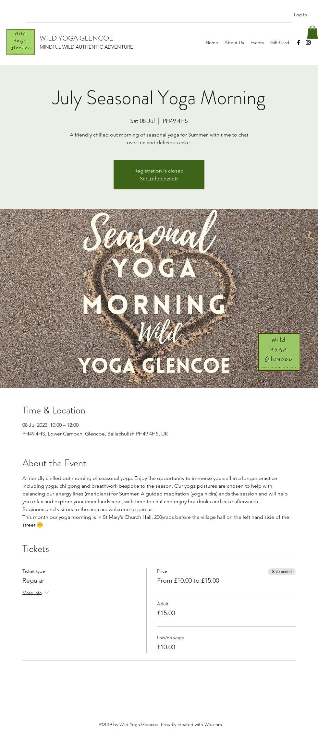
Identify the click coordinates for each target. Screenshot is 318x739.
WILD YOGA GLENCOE (76, 38)
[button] (312, 32)
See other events (159, 178)
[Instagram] (308, 42)
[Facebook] (298, 42)
